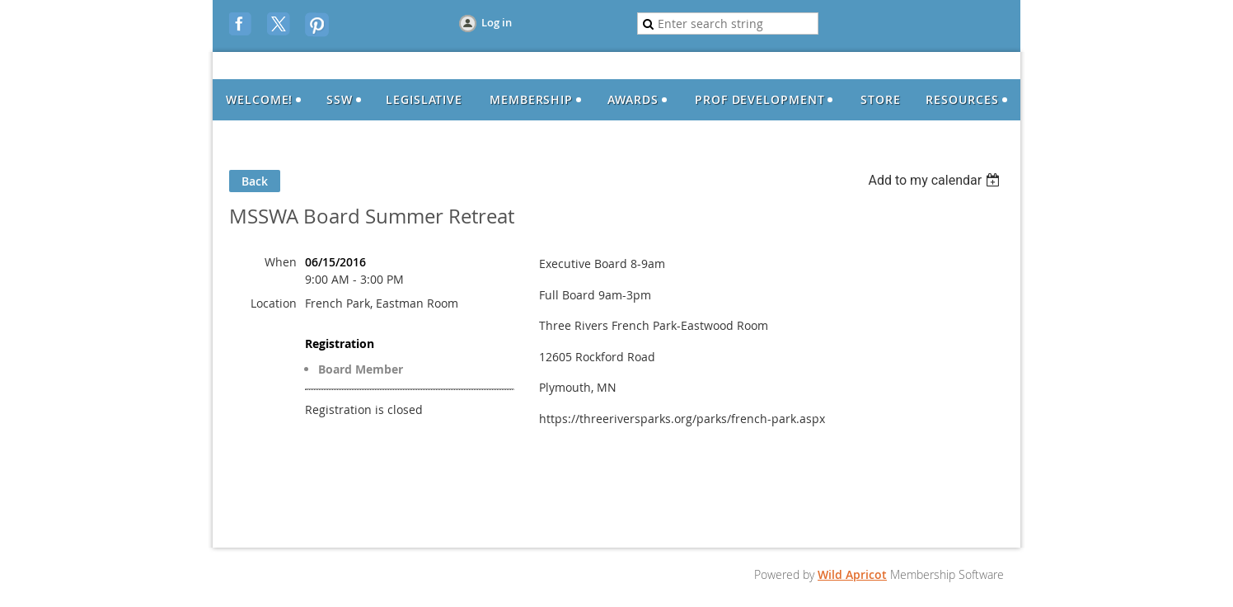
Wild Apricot (852, 574)
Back (254, 181)
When (281, 262)
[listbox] (936, 180)
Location (274, 303)
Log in (496, 22)
